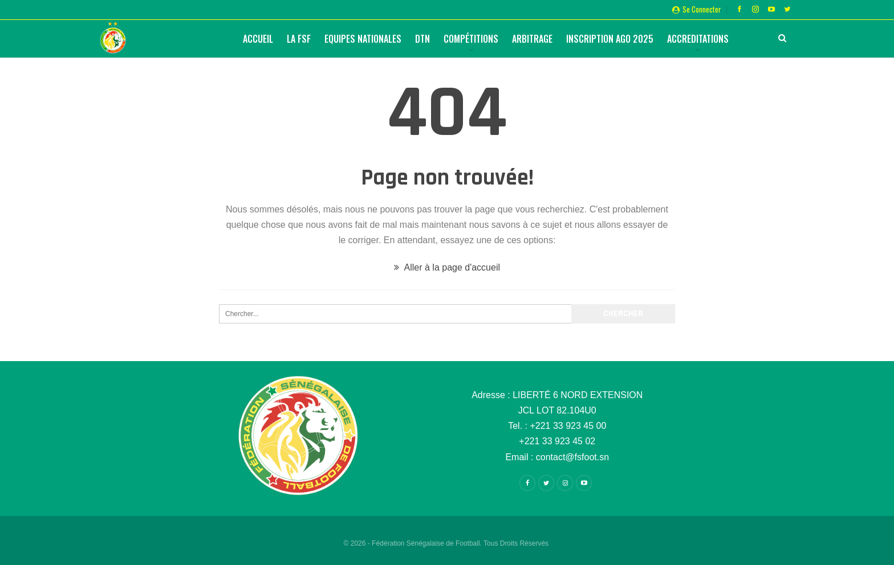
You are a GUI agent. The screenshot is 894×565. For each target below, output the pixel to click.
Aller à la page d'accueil (447, 267)
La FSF (299, 39)
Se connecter (696, 9)
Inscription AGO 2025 (609, 39)
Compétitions (471, 39)
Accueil (258, 39)
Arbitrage (532, 39)
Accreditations (698, 39)
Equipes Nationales (362, 39)
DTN (422, 39)
